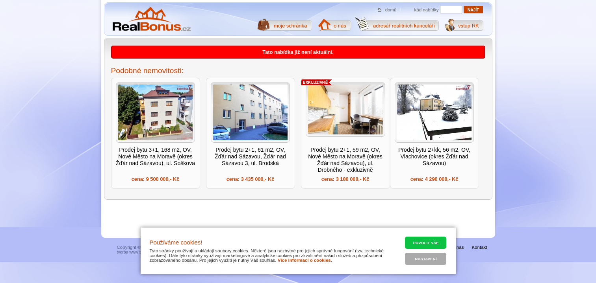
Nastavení (425, 259)
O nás (458, 247)
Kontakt (479, 247)
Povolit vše (425, 243)
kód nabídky (426, 9)
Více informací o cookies (304, 260)
